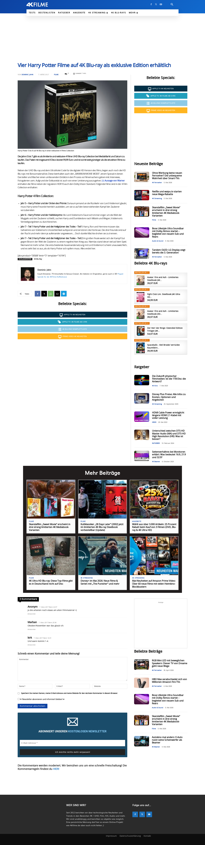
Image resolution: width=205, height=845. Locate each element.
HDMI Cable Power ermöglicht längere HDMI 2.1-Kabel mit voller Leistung (168, 415)
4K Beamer (156, 461)
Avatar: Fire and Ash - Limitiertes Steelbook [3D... (162, 312)
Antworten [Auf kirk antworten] (32, 645)
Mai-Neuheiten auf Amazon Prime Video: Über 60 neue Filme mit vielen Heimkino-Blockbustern (154, 584)
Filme (56, 74)
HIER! (56, 769)
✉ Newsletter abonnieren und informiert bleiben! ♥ (41, 699)
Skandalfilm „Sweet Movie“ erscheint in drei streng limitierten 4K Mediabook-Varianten (49, 527)
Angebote (136, 521)
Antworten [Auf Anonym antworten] (32, 614)
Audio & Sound (157, 241)
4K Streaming (157, 198)
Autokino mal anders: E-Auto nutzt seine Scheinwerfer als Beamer (167, 740)
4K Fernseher (157, 182)
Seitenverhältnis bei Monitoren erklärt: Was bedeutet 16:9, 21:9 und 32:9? (169, 454)
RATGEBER (156, 443)
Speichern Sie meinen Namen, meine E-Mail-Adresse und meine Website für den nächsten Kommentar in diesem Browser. (69, 693)
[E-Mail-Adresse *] (72, 743)
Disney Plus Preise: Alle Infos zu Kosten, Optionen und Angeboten (169, 397)
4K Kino (155, 386)
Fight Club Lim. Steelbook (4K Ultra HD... (163, 295)
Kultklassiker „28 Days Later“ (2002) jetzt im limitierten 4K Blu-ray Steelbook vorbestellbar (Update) (102, 527)
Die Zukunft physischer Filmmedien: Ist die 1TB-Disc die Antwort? (169, 379)
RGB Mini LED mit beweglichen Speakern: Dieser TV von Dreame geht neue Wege (169, 663)
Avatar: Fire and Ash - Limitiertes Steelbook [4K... (162, 278)
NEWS (154, 422)
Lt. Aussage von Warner (113, 181)
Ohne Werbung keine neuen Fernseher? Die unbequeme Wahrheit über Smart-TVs (167, 176)
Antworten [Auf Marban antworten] (32, 629)
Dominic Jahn (27, 74)
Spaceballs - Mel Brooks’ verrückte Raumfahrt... (163, 346)
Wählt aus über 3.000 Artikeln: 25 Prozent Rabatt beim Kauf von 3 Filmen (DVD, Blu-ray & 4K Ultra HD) (154, 527)
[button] (172, 4)
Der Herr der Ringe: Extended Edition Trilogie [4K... (165, 329)
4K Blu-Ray (38, 259)
